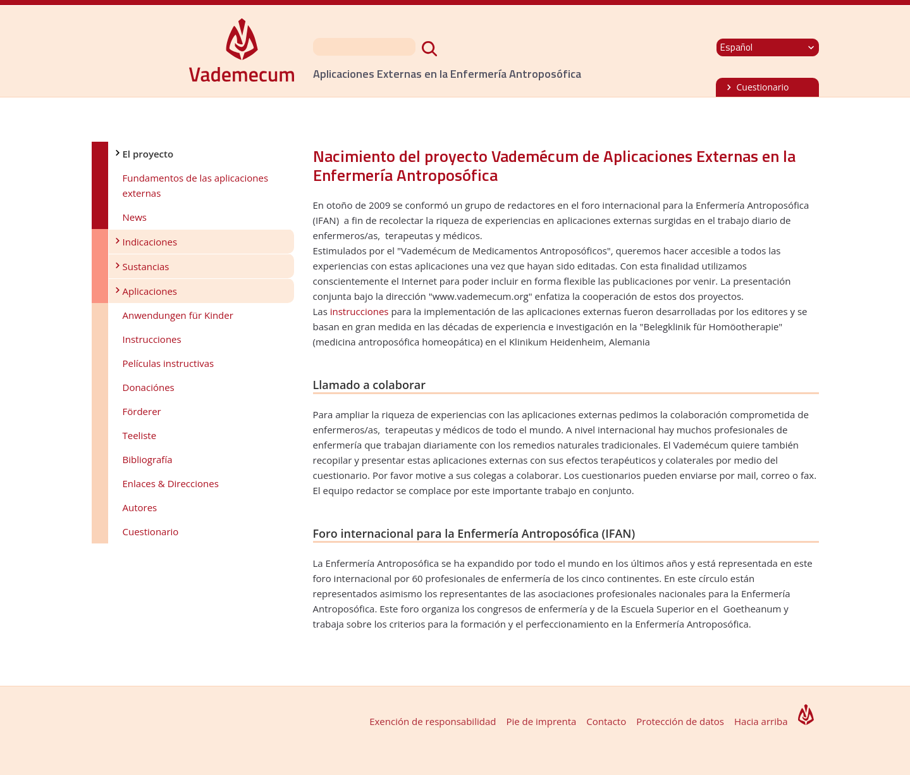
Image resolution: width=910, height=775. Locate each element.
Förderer (142, 411)
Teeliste (140, 435)
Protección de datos (680, 721)
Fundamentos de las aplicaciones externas (196, 185)
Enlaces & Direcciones (171, 483)
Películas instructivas (168, 363)
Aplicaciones (150, 291)
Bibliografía (148, 459)
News (135, 217)
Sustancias (146, 266)
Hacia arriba (761, 721)
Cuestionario (763, 87)
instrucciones (359, 311)
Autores (140, 507)
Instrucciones (152, 339)
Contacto (606, 721)
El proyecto (148, 153)
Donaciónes (149, 387)
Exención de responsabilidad (432, 721)
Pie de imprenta (541, 721)
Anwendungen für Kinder (178, 315)
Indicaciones (150, 241)
